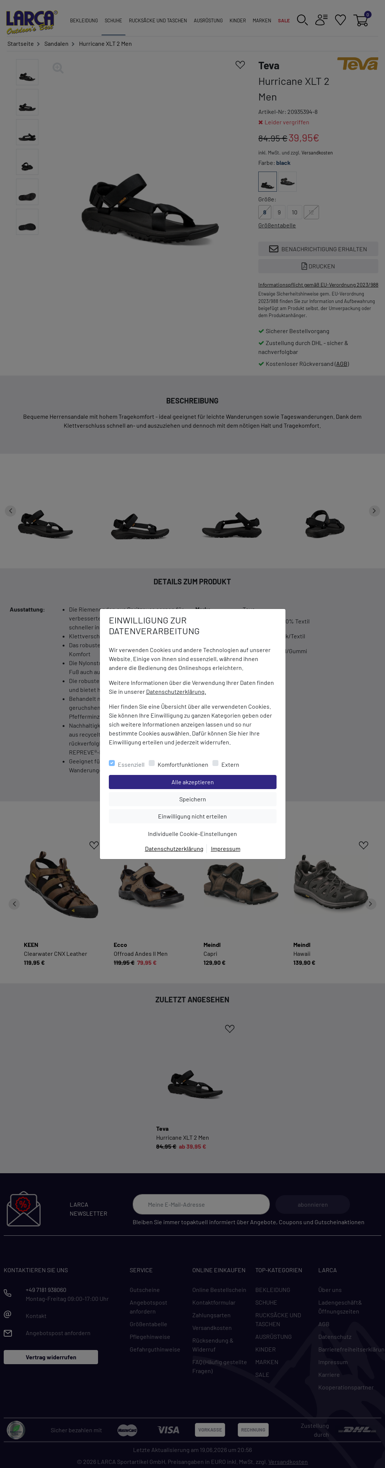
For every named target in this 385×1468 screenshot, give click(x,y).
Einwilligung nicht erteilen (209, 815)
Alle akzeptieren (222, 781)
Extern (230, 764)
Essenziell (131, 764)
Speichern (228, 798)
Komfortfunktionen (183, 764)
